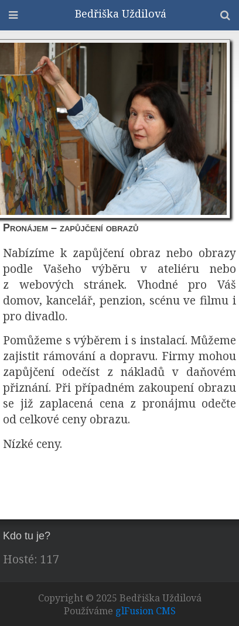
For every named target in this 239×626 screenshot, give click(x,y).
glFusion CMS (145, 610)
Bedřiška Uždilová (120, 13)
